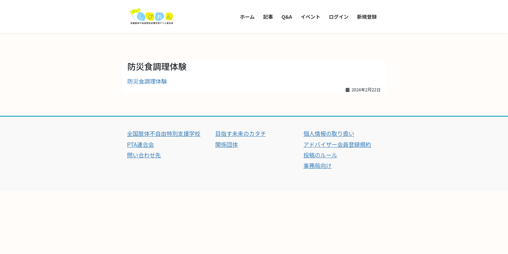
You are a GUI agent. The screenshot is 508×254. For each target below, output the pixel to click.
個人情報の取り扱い (328, 133)
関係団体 (226, 144)
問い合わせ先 (144, 155)
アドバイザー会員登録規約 (337, 144)
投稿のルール (320, 155)
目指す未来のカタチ (240, 133)
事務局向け (317, 165)
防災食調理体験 (147, 81)
